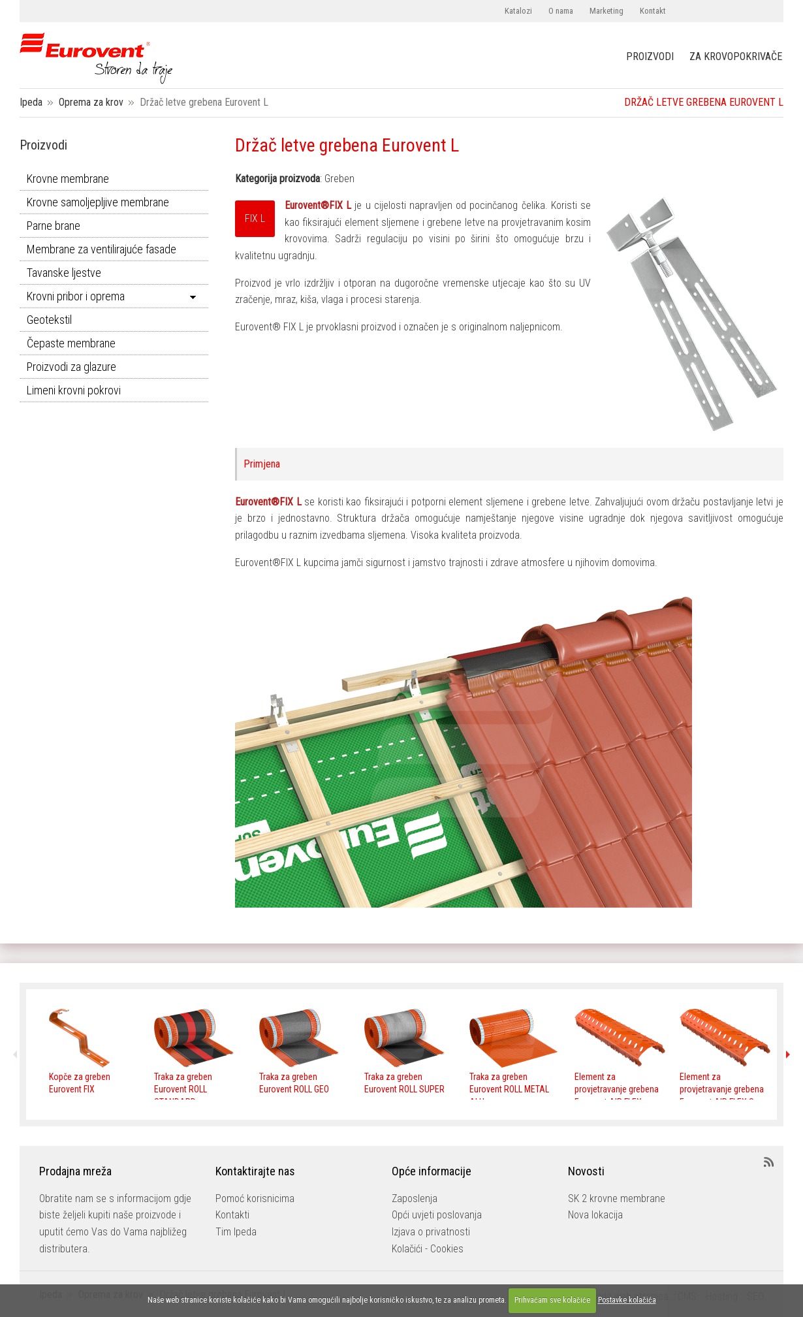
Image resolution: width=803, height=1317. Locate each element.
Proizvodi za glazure (71, 366)
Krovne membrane (68, 178)
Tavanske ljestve (64, 272)
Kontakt (653, 11)
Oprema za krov (91, 102)
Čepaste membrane (71, 343)
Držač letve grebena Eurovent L (347, 145)
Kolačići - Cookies (428, 1249)
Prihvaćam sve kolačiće (552, 1300)
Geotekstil (49, 319)
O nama (560, 11)
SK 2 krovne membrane (616, 1198)
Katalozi (518, 11)
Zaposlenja (414, 1198)
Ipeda (31, 102)
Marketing (606, 11)
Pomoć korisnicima (254, 1198)
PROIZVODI (650, 56)
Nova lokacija (595, 1215)
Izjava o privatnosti (431, 1232)
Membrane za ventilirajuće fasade (101, 249)
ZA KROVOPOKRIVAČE (735, 57)
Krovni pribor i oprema (76, 296)
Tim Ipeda (236, 1232)
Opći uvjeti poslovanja (437, 1215)
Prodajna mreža (75, 1171)
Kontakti (232, 1215)
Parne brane (53, 225)
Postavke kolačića (627, 1300)
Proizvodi (43, 145)
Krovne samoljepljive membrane (98, 202)
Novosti (586, 1171)
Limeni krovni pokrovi (74, 390)
